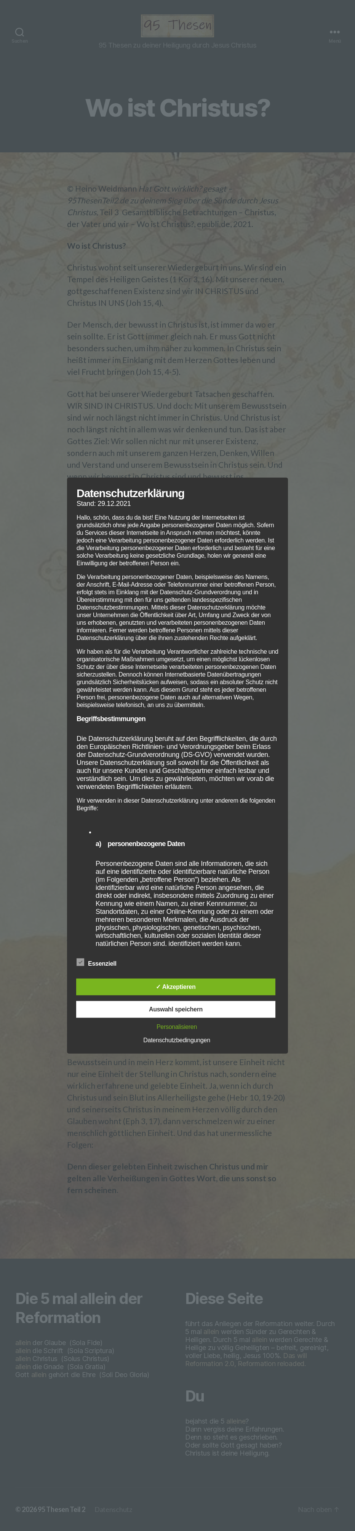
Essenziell (101, 962)
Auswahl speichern (176, 1009)
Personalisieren (177, 1027)
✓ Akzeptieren (175, 987)
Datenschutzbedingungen (176, 1040)
